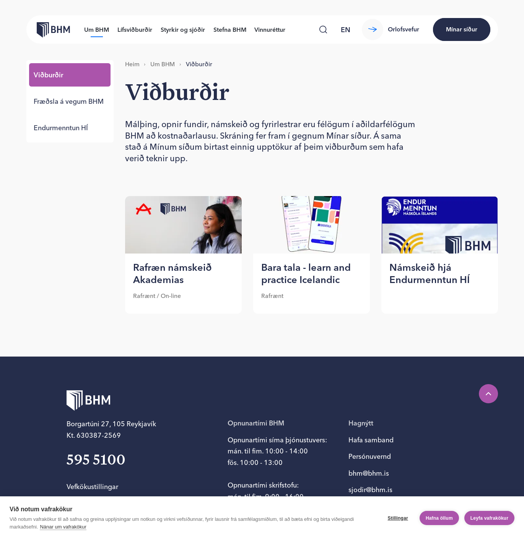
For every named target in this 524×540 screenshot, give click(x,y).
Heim (132, 64)
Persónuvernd (369, 456)
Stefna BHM (229, 29)
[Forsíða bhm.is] (48, 29)
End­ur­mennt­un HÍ (61, 128)
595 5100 (96, 461)
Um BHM (96, 29)
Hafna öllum (439, 518)
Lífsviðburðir (134, 29)
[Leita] (323, 29)
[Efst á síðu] (488, 393)
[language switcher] (345, 29)
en (345, 30)
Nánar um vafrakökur (63, 527)
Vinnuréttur (269, 29)
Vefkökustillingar (92, 487)
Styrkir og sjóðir (183, 29)
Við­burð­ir (48, 75)
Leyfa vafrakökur (489, 518)
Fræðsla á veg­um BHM (69, 101)
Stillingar (398, 518)
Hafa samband (371, 440)
